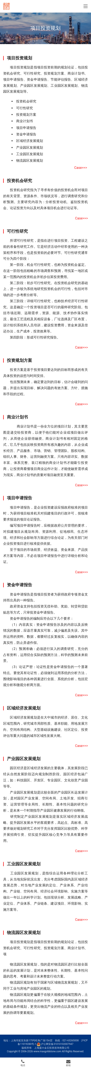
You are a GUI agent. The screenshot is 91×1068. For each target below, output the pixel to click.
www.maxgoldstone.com (47, 1051)
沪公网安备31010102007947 (57, 1044)
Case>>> (80, 168)
